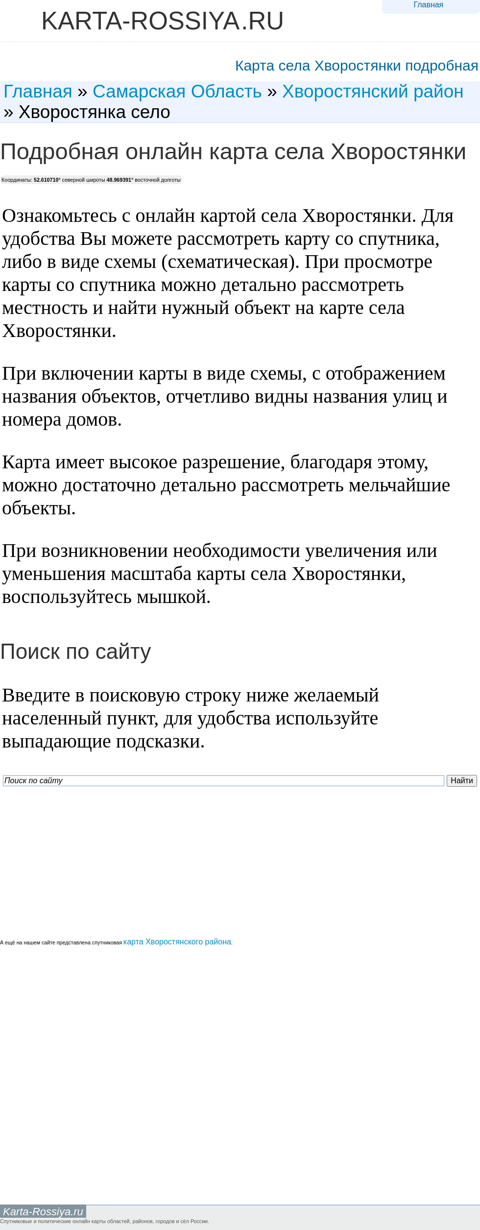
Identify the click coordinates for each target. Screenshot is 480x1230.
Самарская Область (177, 91)
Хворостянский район (373, 91)
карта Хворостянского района (177, 942)
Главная (428, 4)
